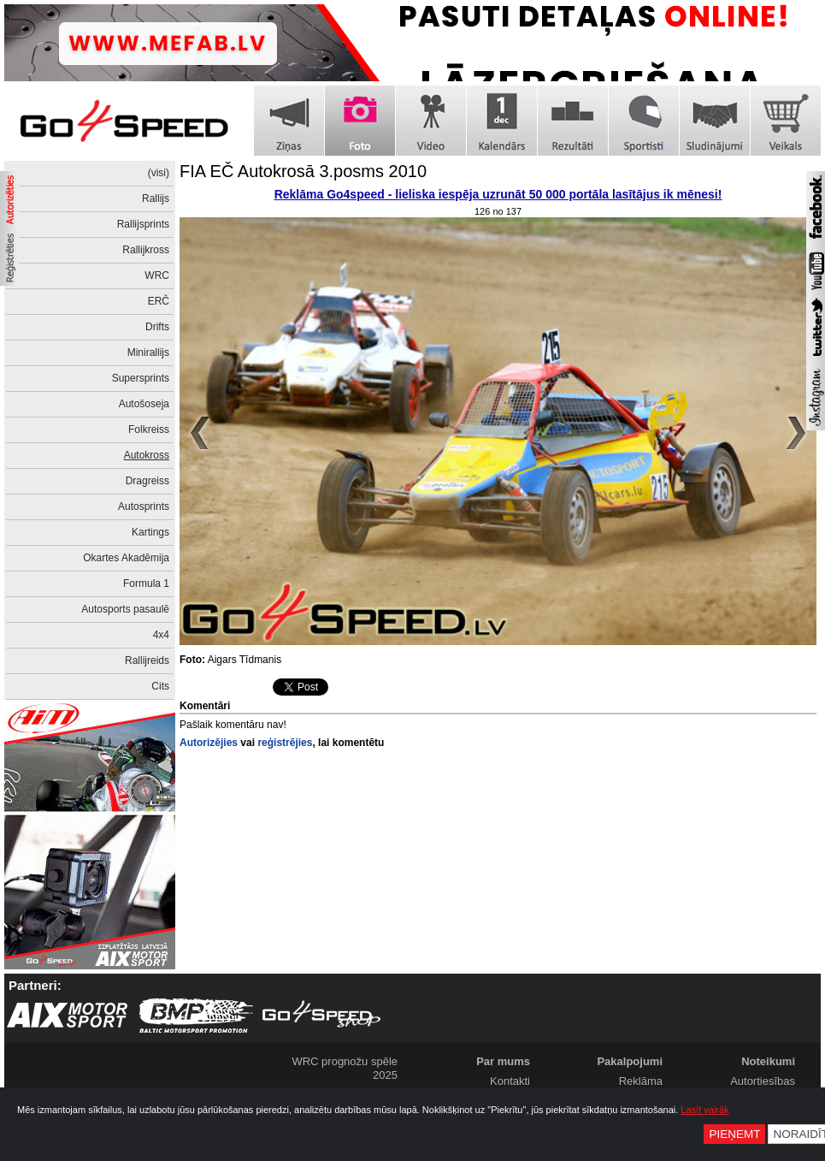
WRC (156, 275)
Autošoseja (144, 404)
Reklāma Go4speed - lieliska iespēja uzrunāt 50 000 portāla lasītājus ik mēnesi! (498, 194)
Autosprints (143, 506)
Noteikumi (768, 1061)
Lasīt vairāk (704, 1110)
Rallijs (155, 198)
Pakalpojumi (630, 1061)
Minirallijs (148, 352)
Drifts (157, 327)
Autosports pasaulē (125, 609)
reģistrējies (284, 743)
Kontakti (510, 1081)
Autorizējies (209, 743)
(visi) (158, 173)
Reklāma (641, 1081)
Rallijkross (145, 250)
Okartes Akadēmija (126, 558)
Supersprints (140, 378)
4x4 (161, 635)
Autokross (146, 455)
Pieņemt (734, 1134)
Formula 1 (146, 583)
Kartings (150, 532)
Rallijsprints (143, 224)
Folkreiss (148, 429)
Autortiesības (762, 1081)
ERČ (158, 301)
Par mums (503, 1061)
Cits (160, 686)
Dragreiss (147, 481)
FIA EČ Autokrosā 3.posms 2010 (303, 171)
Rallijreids (147, 660)
